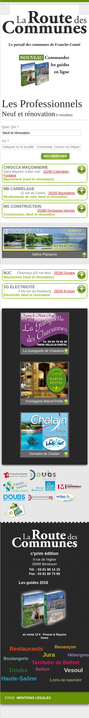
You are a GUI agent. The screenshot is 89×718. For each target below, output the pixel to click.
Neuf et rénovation (53, 197)
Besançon (65, 646)
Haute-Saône (19, 678)
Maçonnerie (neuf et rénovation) (29, 179)
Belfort (42, 669)
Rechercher (55, 156)
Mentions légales (34, 698)
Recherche (84, 10)
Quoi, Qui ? (10, 127)
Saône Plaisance (44, 241)
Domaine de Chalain (44, 434)
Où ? (5, 141)
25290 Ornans (64, 273)
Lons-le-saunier (66, 680)
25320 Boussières (61, 193)
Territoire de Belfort (55, 662)
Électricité (11, 295)
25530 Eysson (64, 291)
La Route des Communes (44, 22)
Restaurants (26, 649)
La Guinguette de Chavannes (44, 332)
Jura (49, 654)
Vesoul (73, 670)
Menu (5, 10)
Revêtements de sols (20, 197)
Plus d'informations (81, 169)
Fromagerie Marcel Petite (44, 382)
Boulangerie (16, 658)
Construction (14, 214)
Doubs (18, 670)
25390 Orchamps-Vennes (56, 210)
